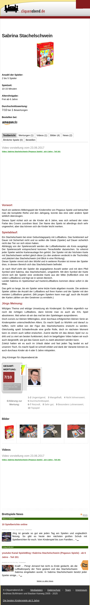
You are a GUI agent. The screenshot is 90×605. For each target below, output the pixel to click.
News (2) (67, 135)
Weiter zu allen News (45, 581)
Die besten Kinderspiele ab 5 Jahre (21, 600)
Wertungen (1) (26, 135)
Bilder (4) (55, 135)
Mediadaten (36, 590)
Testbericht (9, 135)
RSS (85, 515)
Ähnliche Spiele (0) (13, 140)
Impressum (81, 590)
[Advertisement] (45, 25)
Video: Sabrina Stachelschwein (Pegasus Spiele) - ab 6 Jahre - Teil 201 (31, 151)
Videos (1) (42, 135)
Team (68, 590)
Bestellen (30, 140)
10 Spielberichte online (14, 524)
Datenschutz (53, 590)
